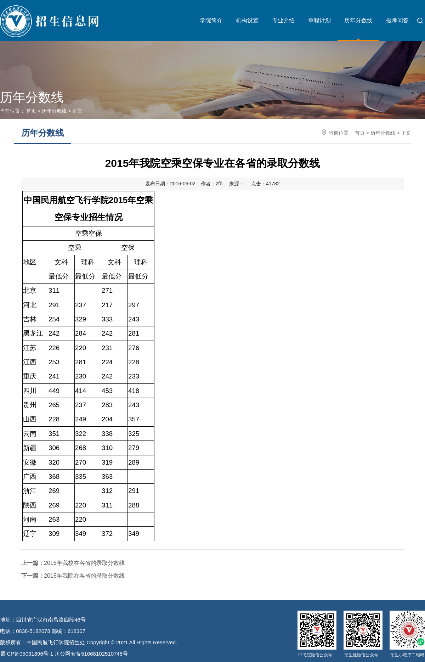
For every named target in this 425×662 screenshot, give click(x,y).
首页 (31, 111)
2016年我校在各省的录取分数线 (73, 563)
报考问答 (397, 20)
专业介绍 (283, 20)
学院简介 (211, 20)
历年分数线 (358, 20)
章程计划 (319, 20)
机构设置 (247, 20)
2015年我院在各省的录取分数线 (73, 576)
